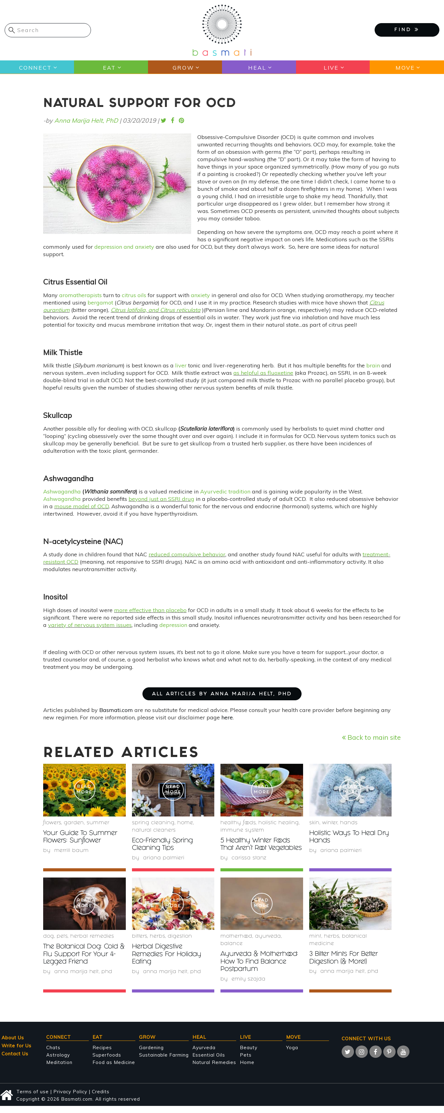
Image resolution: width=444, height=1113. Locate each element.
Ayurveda (268, 944)
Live (331, 67)
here (227, 717)
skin (314, 823)
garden (74, 823)
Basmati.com (116, 710)
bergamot (100, 302)
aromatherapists (80, 295)
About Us (13, 1044)
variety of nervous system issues (90, 624)
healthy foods (238, 823)
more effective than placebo (150, 610)
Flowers (52, 823)
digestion (180, 944)
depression (173, 624)
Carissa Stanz (249, 865)
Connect (35, 67)
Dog (48, 944)
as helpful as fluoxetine (263, 372)
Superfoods (106, 1062)
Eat (109, 67)
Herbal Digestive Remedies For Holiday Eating (168, 961)
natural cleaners (154, 830)
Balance (231, 951)
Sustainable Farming (164, 1062)
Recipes (102, 1054)
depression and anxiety (124, 246)
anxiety (200, 295)
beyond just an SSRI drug (161, 498)
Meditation (59, 1069)
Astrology (58, 1062)
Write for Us (16, 1052)
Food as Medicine (113, 1069)
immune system (242, 830)
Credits (100, 1098)
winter (329, 823)
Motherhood (236, 944)
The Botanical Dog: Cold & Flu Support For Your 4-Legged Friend (84, 961)
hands (349, 823)
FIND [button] (407, 30)
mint (315, 944)
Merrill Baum (71, 850)
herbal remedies (92, 944)
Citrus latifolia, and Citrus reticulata (155, 309)
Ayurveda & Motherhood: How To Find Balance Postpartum (261, 969)
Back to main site (371, 737)
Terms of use (32, 1098)
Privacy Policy (70, 1098)
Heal (257, 67)
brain (373, 365)
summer (98, 823)
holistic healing (278, 823)
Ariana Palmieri (164, 858)
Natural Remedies (214, 1069)
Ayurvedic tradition (225, 491)
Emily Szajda (249, 986)
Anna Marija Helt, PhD (86, 120)
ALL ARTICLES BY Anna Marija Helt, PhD (222, 694)
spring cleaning (153, 823)
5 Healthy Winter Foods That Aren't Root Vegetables (257, 848)
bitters (139, 944)
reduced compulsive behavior (187, 554)
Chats (53, 1054)
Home (185, 823)
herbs (157, 944)
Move (405, 67)
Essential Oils (208, 1062)
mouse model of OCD (81, 506)
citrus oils (134, 295)
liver (181, 365)
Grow (183, 67)
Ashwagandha (62, 491)
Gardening (151, 1054)
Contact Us (15, 1060)
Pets (62, 944)
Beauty (248, 1054)
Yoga (292, 1054)
